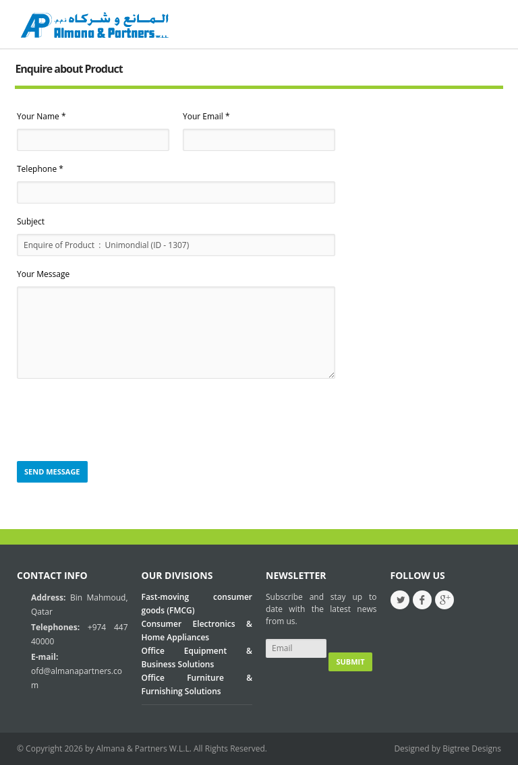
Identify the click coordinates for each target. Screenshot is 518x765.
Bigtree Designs (471, 748)
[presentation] (119, 420)
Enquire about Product (68, 68)
